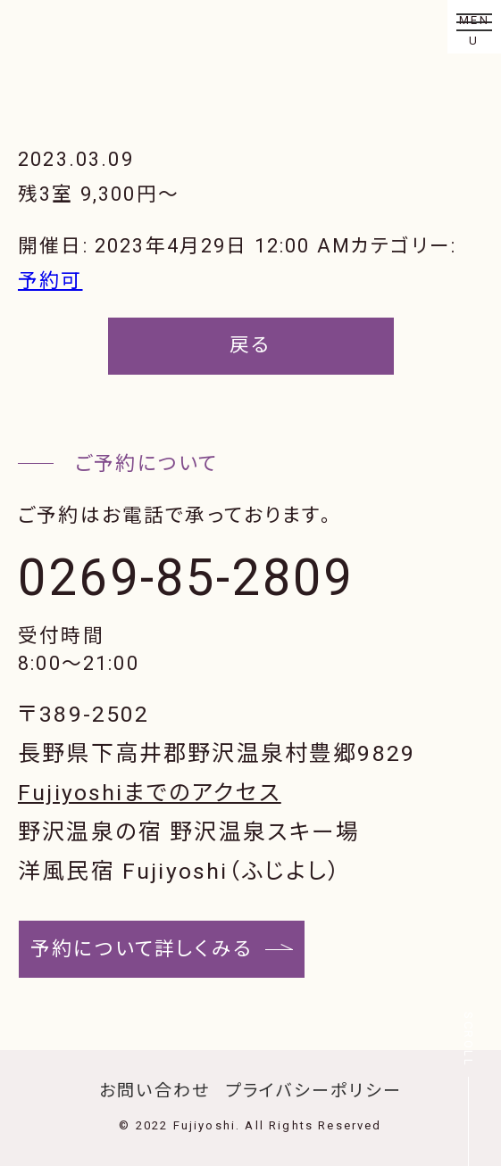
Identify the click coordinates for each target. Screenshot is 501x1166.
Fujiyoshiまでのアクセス (149, 793)
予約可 (50, 280)
